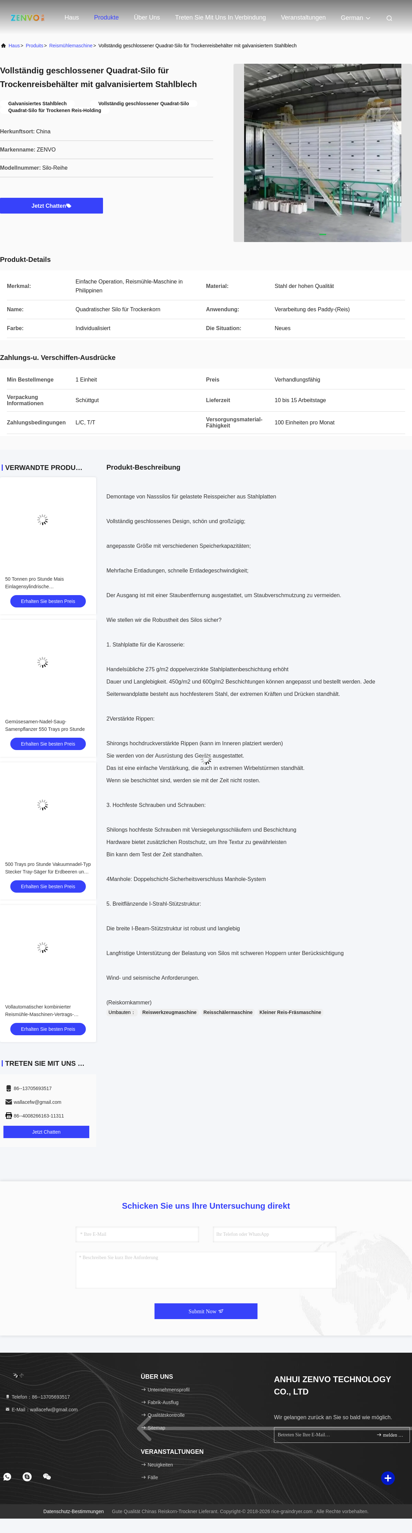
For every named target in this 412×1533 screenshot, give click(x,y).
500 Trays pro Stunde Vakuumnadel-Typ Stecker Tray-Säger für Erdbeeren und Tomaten (48, 871)
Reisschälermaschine (228, 1012)
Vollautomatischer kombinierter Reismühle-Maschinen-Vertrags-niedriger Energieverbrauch (39, 1014)
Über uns (147, 17)
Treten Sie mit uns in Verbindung (220, 17)
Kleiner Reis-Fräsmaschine (290, 1012)
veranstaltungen (303, 17)
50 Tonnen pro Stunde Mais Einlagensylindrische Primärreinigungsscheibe (34, 586)
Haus (72, 17)
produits (34, 45)
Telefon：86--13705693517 (37, 1397)
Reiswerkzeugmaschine (169, 1012)
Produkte (106, 17)
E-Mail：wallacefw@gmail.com (41, 1409)
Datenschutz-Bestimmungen (73, 1511)
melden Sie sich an (390, 1435)
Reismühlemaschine (70, 45)
